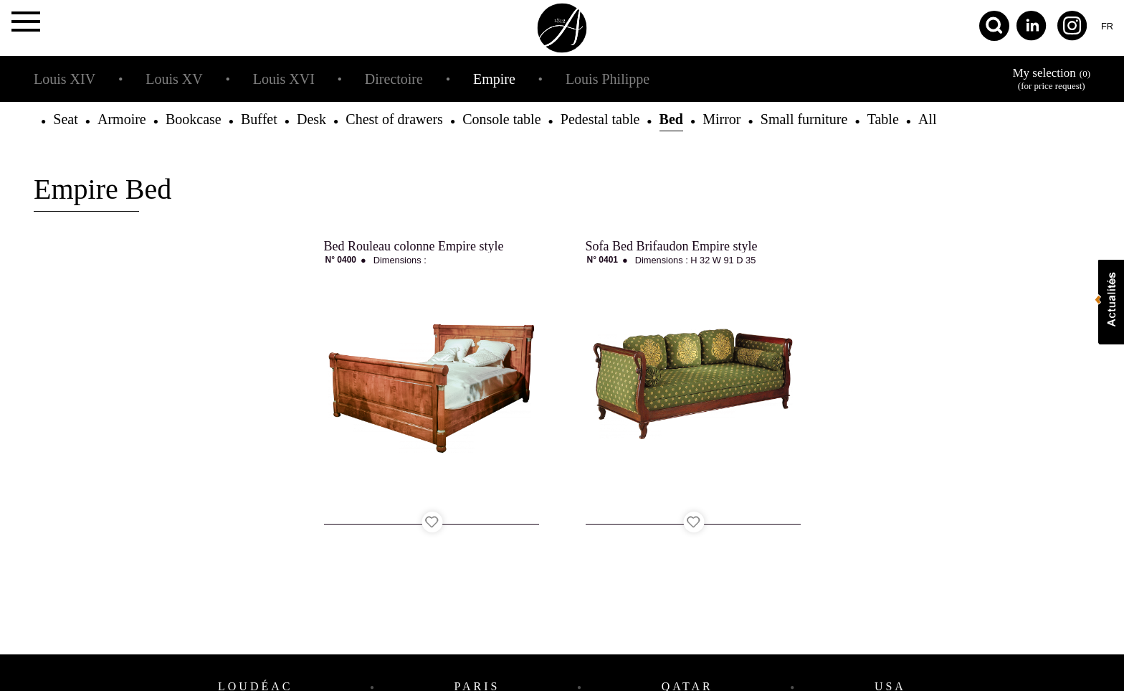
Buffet (259, 119)
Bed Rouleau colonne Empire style (414, 246)
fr (1107, 26)
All (927, 119)
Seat (65, 119)
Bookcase (194, 119)
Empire (494, 79)
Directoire (394, 79)
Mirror (721, 119)
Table (883, 119)
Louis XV (174, 79)
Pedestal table (600, 119)
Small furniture (804, 119)
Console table (501, 119)
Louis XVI (284, 79)
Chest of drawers (394, 119)
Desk (311, 119)
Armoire (121, 119)
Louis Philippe (607, 79)
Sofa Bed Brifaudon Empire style (672, 246)
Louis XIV (64, 79)
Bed (671, 119)
